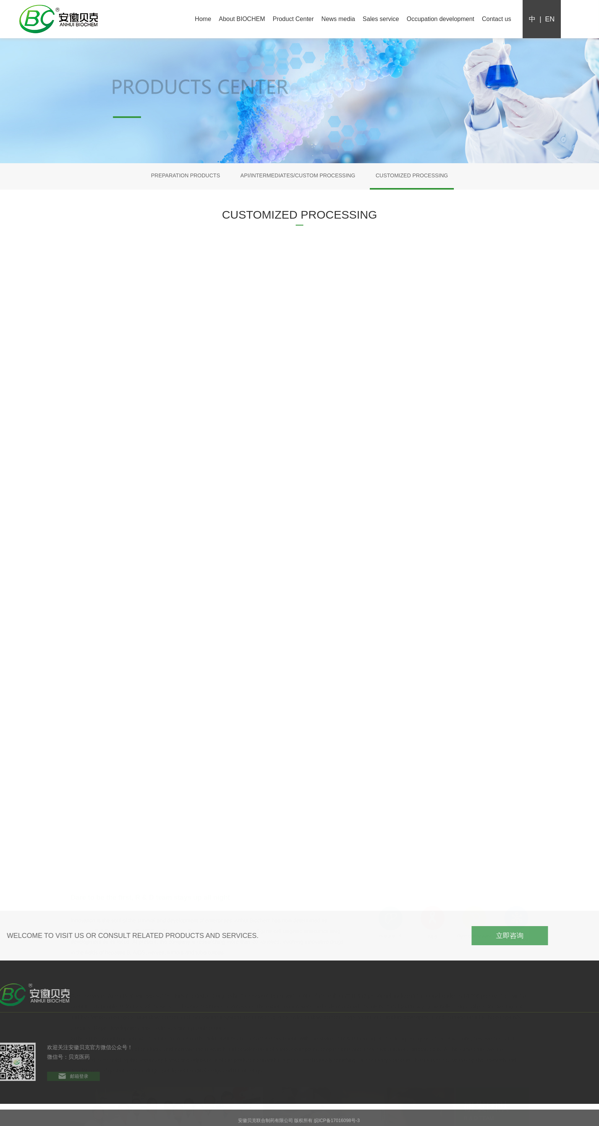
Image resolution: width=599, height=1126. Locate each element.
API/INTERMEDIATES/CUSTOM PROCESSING (297, 175)
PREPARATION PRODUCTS (185, 175)
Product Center (293, 19)
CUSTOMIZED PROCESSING (412, 175)
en (551, 19)
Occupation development (440, 19)
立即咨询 (541, 935)
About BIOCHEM (242, 19)
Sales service (381, 19)
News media (338, 19)
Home (203, 19)
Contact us (496, 19)
